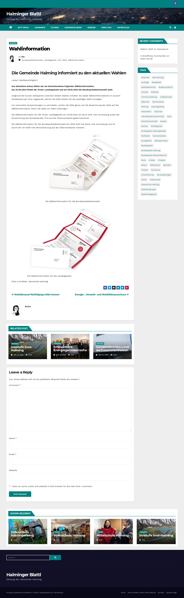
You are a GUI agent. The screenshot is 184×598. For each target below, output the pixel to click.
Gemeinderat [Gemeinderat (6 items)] (158, 102)
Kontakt (161, 593)
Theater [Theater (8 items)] (144, 170)
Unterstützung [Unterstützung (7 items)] (147, 175)
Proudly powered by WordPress (19, 593)
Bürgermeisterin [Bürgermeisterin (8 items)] (166, 87)
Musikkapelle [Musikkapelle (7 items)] (147, 146)
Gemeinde (40, 27)
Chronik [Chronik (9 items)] (144, 92)
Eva (23, 57)
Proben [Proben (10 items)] (152, 160)
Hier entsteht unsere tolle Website (142, 593)
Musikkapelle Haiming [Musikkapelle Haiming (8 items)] (150, 150)
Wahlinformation (29, 49)
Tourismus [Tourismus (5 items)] (155, 170)
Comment (15, 385)
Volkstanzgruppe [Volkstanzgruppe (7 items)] (148, 189)
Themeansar (58, 593)
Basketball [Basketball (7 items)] (156, 82)
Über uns (106, 27)
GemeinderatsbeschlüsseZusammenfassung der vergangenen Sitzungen (112, 351)
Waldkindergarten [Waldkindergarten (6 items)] (149, 194)
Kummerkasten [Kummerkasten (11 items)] (159, 136)
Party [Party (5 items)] (143, 160)
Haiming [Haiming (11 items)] (144, 107)
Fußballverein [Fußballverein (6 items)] (166, 97)
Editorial (23, 27)
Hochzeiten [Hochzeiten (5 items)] (146, 111)
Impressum (123, 27)
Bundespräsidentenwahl (32, 60)
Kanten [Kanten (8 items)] (163, 121)
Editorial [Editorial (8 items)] (154, 92)
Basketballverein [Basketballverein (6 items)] (148, 87)
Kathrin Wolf (146, 49)
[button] (170, 27)
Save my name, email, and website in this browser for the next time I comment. (52, 486)
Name (13, 438)
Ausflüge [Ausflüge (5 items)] (145, 82)
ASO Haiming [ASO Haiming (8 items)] (158, 77)
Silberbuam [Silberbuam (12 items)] (155, 165)
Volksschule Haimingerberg (22, 533)
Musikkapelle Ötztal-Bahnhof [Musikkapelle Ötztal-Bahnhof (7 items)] (154, 155)
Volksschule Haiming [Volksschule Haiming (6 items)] (150, 184)
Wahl (64, 60)
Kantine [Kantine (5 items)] (144, 126)
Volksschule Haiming (69, 535)
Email (12, 454)
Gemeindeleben (73, 27)
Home (123, 593)
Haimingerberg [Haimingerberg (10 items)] (157, 107)
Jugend (55, 27)
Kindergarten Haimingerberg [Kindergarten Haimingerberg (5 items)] (153, 131)
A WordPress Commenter (153, 56)
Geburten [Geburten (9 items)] (145, 102)
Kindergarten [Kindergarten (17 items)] (156, 126)
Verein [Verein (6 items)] (144, 180)
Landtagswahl (50, 60)
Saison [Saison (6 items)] (144, 165)
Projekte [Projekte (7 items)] (161, 160)
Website (13, 470)
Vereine (91, 27)
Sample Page (171, 593)
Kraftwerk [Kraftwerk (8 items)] (145, 136)
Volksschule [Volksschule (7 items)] (155, 180)
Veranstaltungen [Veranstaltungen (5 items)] (164, 175)
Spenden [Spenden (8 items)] (167, 165)
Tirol (59, 60)
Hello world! (146, 58)
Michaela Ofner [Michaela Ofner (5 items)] (161, 141)
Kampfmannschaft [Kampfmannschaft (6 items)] (149, 121)
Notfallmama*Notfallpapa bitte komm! (35, 294)
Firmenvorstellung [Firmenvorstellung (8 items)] (149, 97)
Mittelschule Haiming (112, 535)
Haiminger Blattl (23, 14)
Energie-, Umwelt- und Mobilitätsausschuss (102, 294)
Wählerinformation (76, 60)
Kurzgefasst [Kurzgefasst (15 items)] (146, 141)
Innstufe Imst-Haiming (21, 348)
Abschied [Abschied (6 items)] (145, 77)
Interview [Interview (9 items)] (158, 111)
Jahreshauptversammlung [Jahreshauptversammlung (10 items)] (152, 116)
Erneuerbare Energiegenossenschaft (70, 350)
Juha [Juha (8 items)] (169, 116)
